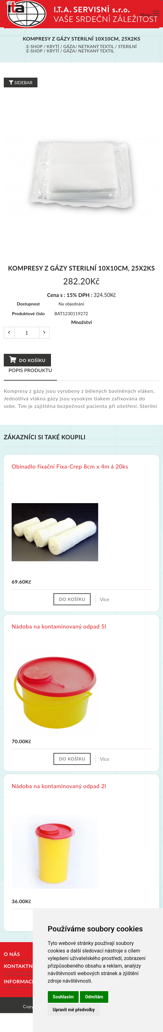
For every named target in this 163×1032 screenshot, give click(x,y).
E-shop (34, 46)
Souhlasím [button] (63, 996)
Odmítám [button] (94, 996)
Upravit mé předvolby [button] (74, 1009)
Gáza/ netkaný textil (88, 46)
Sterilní (127, 46)
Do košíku (27, 359)
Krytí (53, 46)
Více (104, 599)
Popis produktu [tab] (30, 370)
